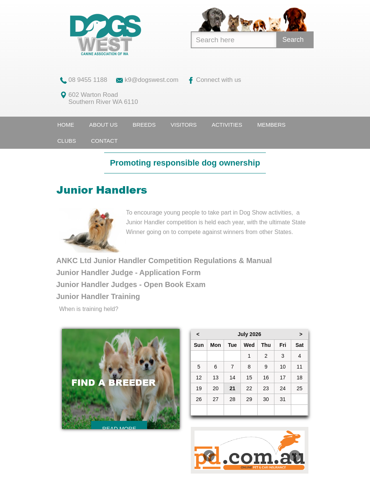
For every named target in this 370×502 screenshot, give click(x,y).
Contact (104, 141)
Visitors (184, 124)
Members (271, 124)
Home (65, 124)
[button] (203, 450)
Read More (119, 428)
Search (293, 39)
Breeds (144, 124)
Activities (227, 124)
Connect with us (214, 79)
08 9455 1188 (84, 79)
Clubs (66, 141)
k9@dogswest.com (147, 79)
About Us (103, 124)
